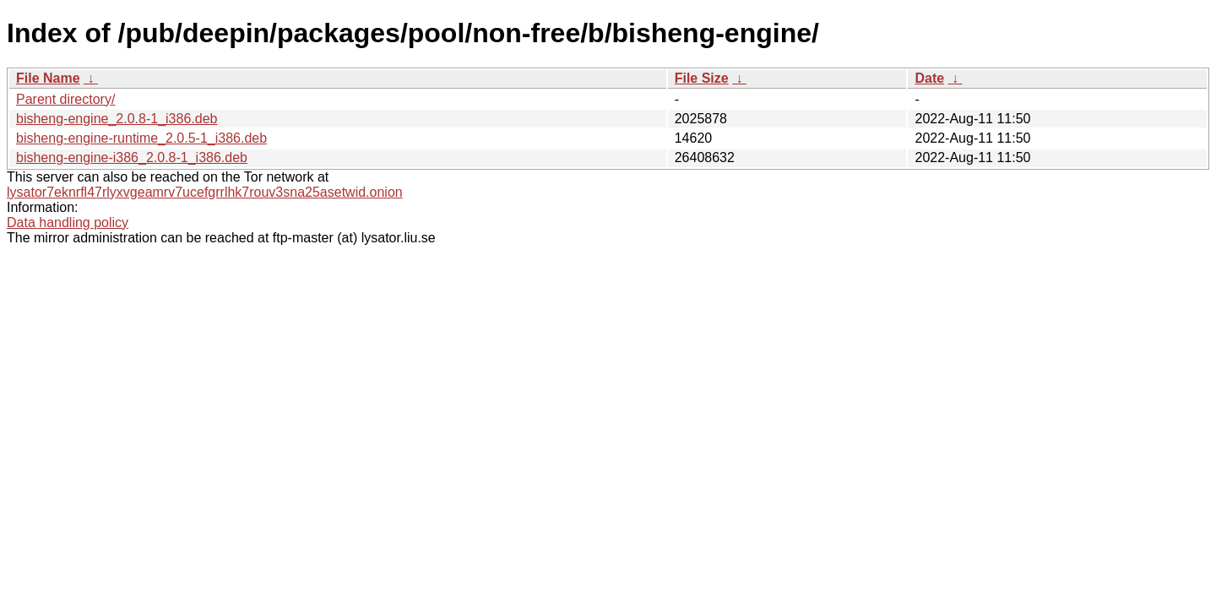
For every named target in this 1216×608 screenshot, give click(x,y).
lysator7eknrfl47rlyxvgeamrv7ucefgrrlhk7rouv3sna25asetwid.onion (205, 192)
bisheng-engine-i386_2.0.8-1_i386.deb (131, 157)
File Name (48, 78)
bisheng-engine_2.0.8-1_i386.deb (116, 118)
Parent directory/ (65, 99)
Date (929, 78)
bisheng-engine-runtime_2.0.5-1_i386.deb (141, 138)
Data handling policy (67, 222)
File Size (702, 78)
